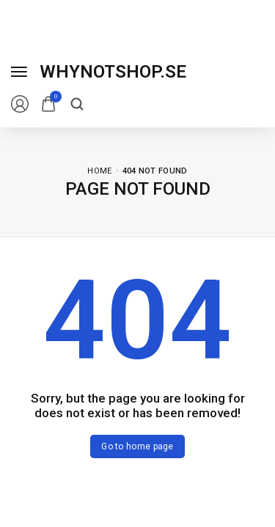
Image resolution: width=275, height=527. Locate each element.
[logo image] (113, 72)
